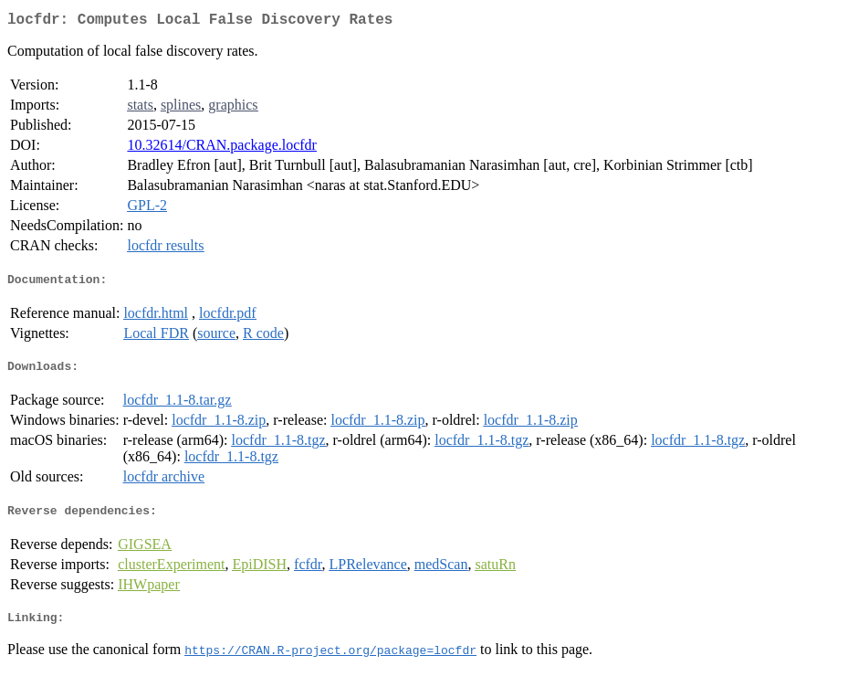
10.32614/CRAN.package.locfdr (222, 148)
